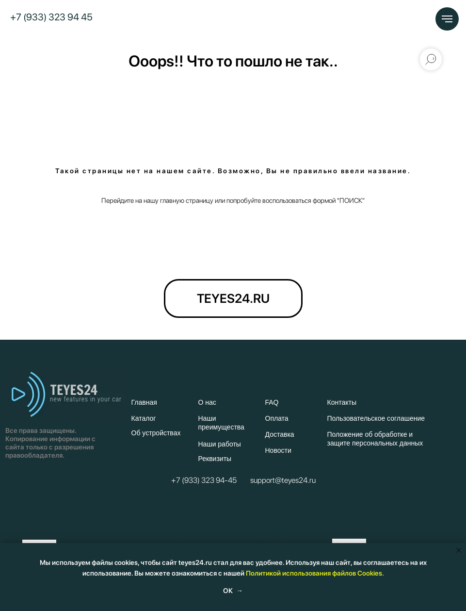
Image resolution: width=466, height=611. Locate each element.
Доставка (279, 434)
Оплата (277, 418)
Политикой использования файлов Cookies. (315, 573)
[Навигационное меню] (447, 19)
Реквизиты (215, 458)
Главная (144, 402)
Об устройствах (156, 433)
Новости (278, 450)
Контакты (341, 402)
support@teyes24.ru (283, 480)
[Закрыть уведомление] (459, 550)
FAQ (272, 402)
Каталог (143, 418)
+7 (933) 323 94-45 (204, 480)
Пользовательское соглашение (376, 418)
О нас (207, 402)
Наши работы (219, 444)
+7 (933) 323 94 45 (51, 17)
